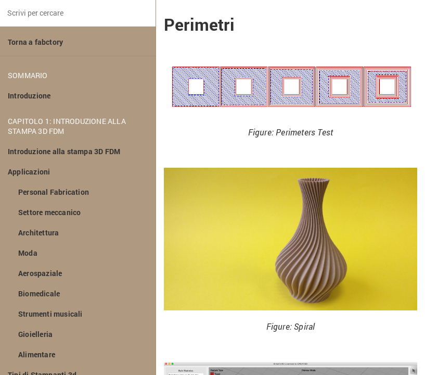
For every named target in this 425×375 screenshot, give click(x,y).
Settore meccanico (49, 212)
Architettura (38, 233)
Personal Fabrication (53, 192)
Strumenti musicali (50, 314)
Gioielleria (35, 334)
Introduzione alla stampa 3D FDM (64, 151)
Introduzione (29, 96)
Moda (27, 253)
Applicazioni (29, 172)
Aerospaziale (40, 273)
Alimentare (36, 354)
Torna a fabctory (35, 42)
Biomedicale (39, 293)
